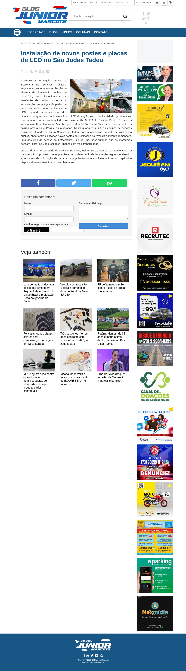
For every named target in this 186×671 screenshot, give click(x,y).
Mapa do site (79, 3)
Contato (100, 32)
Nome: (28, 203)
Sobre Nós (36, 32)
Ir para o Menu (124, 3)
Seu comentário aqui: (91, 203)
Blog (53, 32)
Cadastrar (103, 226)
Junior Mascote (102, 660)
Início (24, 43)
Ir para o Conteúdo (101, 3)
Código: (46, 224)
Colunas (83, 32)
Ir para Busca (144, 3)
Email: (28, 213)
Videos (66, 32)
